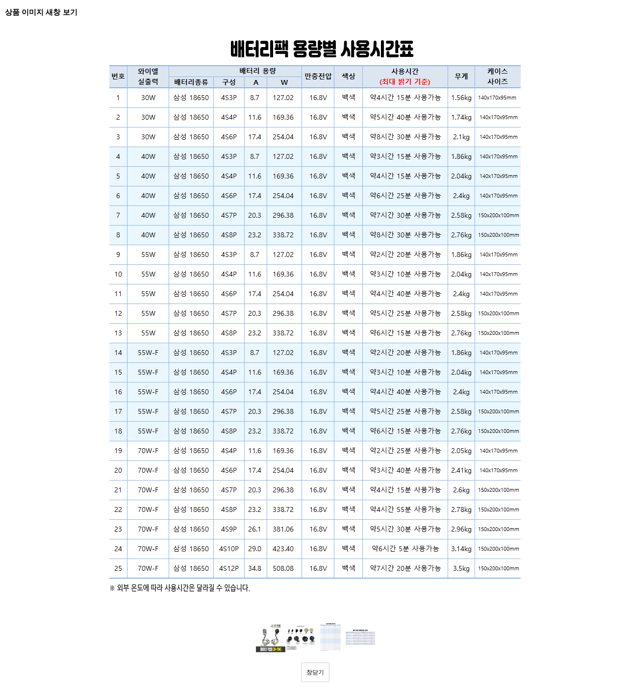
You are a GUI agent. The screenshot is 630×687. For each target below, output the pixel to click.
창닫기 (315, 672)
